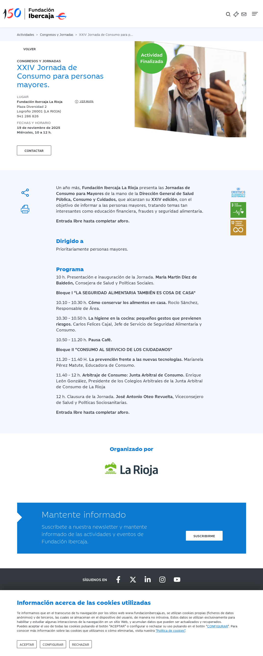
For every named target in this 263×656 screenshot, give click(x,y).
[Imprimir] (25, 209)
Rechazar (80, 644)
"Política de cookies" (170, 630)
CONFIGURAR (217, 626)
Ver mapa (84, 101)
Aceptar (27, 644)
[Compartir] (25, 192)
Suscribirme (204, 536)
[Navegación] (254, 14)
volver (29, 49)
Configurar (53, 644)
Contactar (34, 150)
